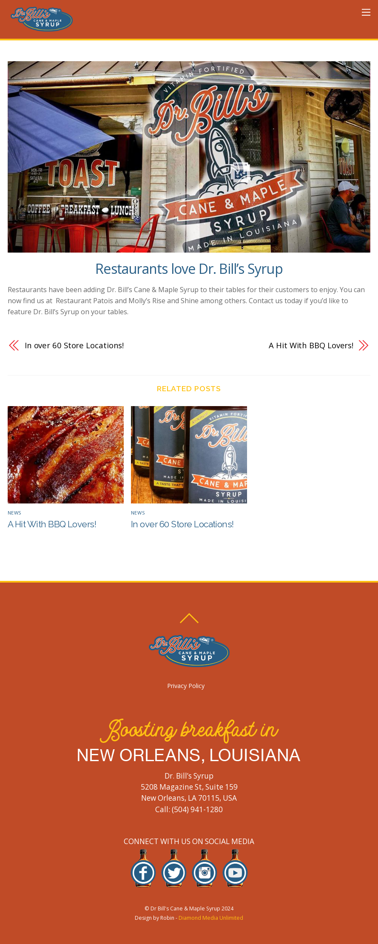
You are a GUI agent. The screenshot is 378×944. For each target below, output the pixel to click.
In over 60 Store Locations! (74, 345)
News (15, 512)
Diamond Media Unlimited (211, 917)
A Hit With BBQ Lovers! (311, 345)
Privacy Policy (186, 686)
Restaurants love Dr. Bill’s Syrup (189, 268)
